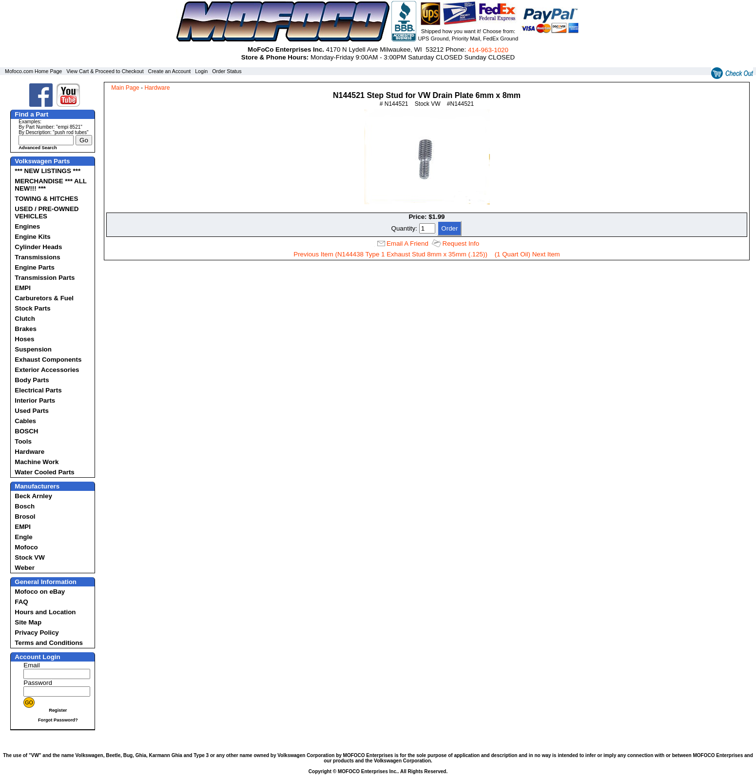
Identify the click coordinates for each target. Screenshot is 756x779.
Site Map (28, 622)
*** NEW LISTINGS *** (47, 171)
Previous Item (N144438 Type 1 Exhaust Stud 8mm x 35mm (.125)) (390, 254)
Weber (25, 567)
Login (201, 71)
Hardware (29, 451)
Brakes (25, 328)
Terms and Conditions (49, 642)
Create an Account (169, 71)
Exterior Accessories (47, 369)
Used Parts (32, 410)
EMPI (23, 288)
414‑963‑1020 (488, 50)
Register (58, 710)
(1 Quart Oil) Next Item (527, 254)
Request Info (461, 243)
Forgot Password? (58, 720)
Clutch (25, 318)
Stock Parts (32, 308)
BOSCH (26, 431)
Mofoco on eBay (40, 591)
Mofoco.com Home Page (33, 71)
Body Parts (32, 380)
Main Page (125, 87)
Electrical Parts (38, 390)
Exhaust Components (48, 359)
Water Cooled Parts (44, 472)
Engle (23, 537)
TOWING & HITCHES (46, 198)
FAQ (21, 601)
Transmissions (37, 257)
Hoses (24, 339)
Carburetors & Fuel (44, 298)
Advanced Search (38, 147)
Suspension (33, 349)
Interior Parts (35, 400)
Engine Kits (32, 236)
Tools (23, 441)
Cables (25, 421)
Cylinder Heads (38, 247)
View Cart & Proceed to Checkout (105, 71)
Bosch (25, 506)
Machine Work (36, 462)
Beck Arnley (33, 496)
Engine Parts (34, 267)
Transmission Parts (45, 277)
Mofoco (26, 547)
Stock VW (29, 557)
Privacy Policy (36, 632)
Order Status (226, 71)
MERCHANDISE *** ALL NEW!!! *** (50, 184)
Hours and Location (45, 612)
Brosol (25, 516)
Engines (27, 226)
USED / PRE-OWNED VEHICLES (46, 212)
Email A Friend (407, 243)
